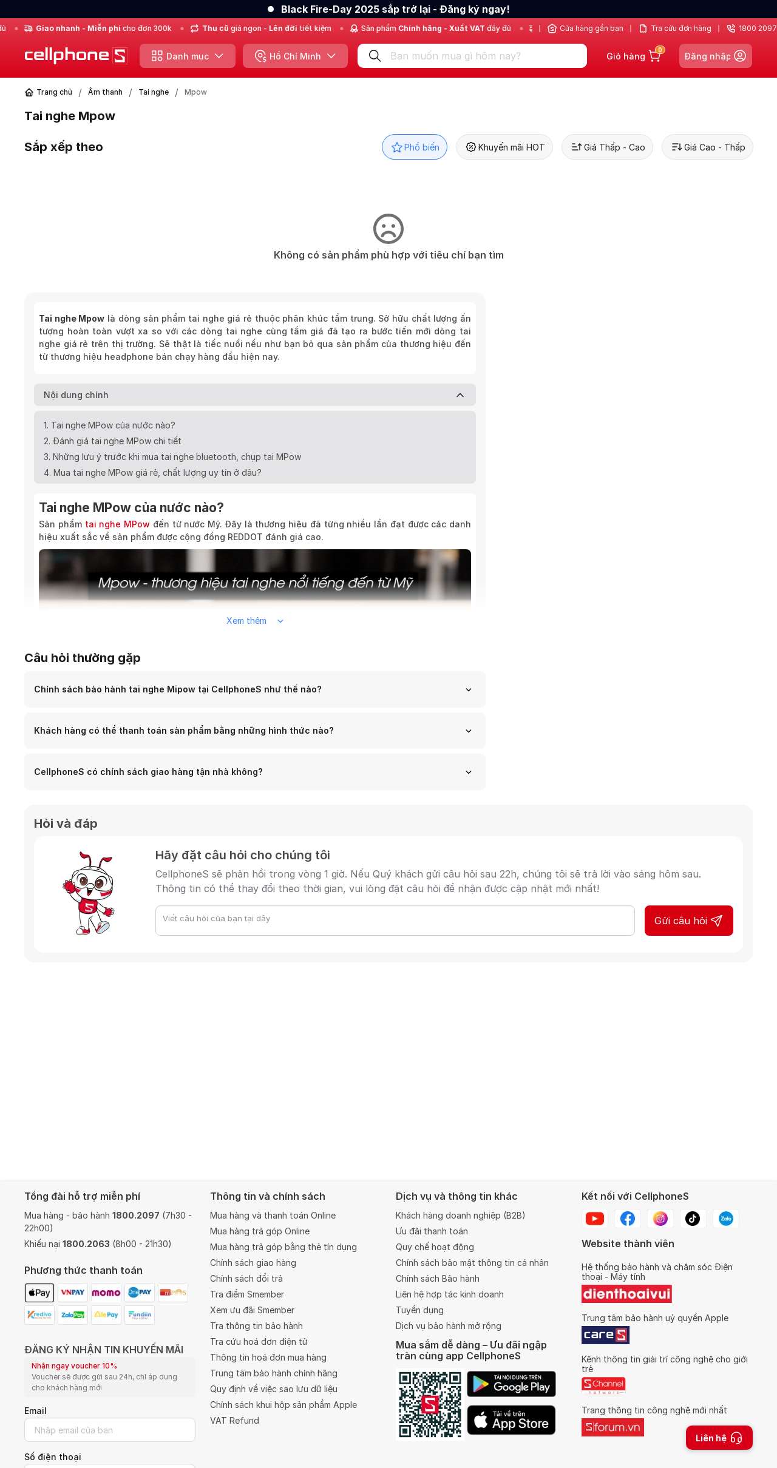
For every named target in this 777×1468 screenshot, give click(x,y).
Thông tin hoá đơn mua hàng (268, 1357)
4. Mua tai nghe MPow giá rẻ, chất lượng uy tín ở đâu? (153, 472)
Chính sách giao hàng (253, 1262)
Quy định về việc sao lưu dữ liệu (274, 1389)
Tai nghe (153, 91)
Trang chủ (54, 91)
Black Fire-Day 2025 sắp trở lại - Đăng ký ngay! (395, 9)
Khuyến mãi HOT (504, 147)
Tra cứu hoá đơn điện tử (259, 1341)
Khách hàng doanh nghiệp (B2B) (461, 1215)
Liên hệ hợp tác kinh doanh (450, 1294)
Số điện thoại (52, 1457)
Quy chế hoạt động (435, 1247)
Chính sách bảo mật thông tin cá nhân (472, 1262)
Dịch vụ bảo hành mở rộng (448, 1326)
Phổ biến (414, 147)
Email (35, 1410)
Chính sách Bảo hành (438, 1278)
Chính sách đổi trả (246, 1278)
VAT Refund (234, 1420)
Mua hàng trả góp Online (260, 1231)
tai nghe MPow (118, 524)
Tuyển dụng (420, 1310)
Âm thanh (105, 91)
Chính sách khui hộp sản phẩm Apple (283, 1404)
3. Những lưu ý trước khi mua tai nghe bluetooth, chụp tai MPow (172, 457)
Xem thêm (254, 620)
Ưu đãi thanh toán (432, 1231)
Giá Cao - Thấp (707, 147)
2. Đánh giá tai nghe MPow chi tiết (113, 441)
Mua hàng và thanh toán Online (273, 1215)
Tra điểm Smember (247, 1294)
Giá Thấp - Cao (607, 147)
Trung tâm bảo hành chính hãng (274, 1373)
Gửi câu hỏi (689, 920)
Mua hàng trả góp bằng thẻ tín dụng (283, 1247)
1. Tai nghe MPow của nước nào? (109, 425)
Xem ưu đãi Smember (252, 1310)
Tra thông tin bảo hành (256, 1326)
